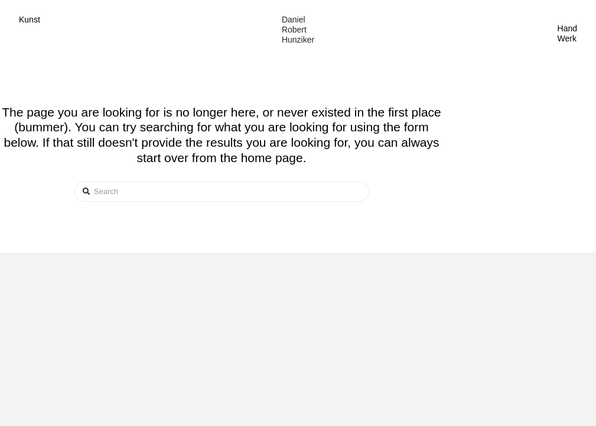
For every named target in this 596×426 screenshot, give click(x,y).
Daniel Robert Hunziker (298, 29)
